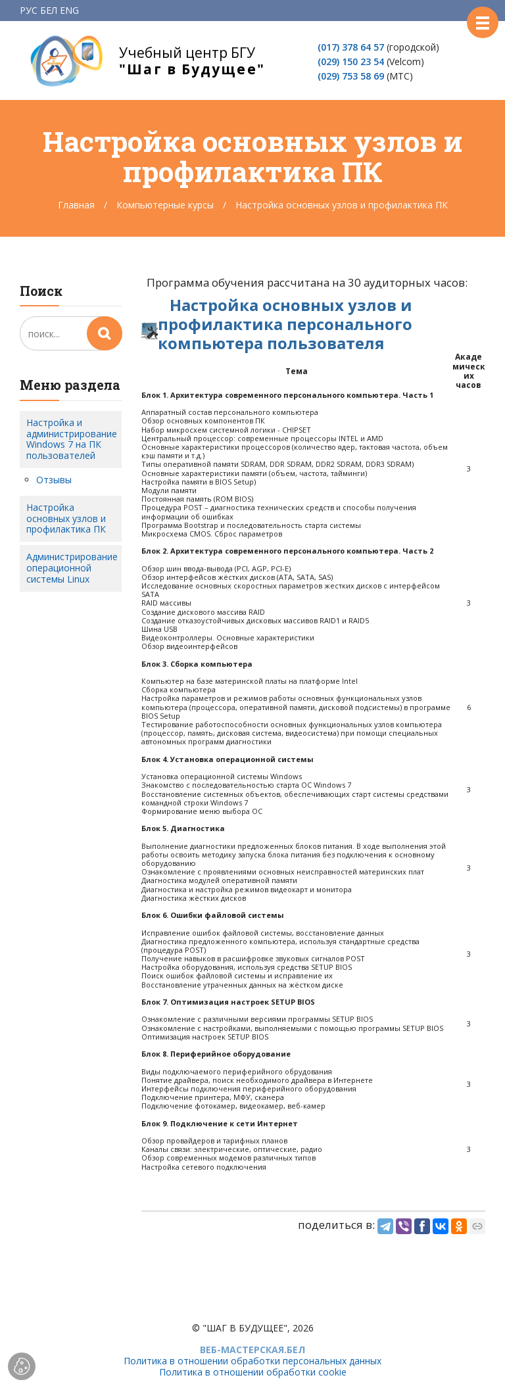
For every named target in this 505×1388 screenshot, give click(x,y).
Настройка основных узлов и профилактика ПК (66, 518)
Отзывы (54, 479)
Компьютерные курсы (165, 205)
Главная (76, 205)
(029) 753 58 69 (351, 76)
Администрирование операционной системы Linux (72, 567)
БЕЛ (48, 10)
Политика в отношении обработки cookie (253, 1372)
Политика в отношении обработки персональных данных (252, 1360)
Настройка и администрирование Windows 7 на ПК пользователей (71, 439)
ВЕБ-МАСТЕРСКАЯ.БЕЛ (252, 1349)
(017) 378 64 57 (351, 47)
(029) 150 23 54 (351, 61)
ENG (69, 10)
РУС (28, 10)
